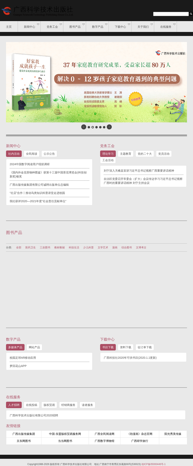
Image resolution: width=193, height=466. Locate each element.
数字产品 (99, 26)
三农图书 (45, 247)
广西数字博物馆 (104, 440)
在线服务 (168, 26)
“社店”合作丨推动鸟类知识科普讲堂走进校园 (37, 193)
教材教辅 (59, 247)
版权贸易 (49, 405)
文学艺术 (103, 247)
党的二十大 (145, 153)
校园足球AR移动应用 (23, 357)
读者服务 (87, 405)
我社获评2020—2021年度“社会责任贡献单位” (38, 201)
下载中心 (122, 26)
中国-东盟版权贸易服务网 (65, 433)
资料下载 (125, 347)
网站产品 (34, 347)
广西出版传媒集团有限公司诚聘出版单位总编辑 (39, 184)
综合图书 (126, 247)
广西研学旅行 (139, 440)
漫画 (114, 247)
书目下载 (108, 347)
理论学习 (108, 153)
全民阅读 (31, 153)
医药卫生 (30, 247)
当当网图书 (65, 440)
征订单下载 (145, 347)
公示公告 (49, 153)
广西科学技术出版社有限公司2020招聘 (34, 415)
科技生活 (74, 247)
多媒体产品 (15, 347)
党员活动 (163, 153)
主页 (9, 26)
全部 (18, 247)
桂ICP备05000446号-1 (154, 464)
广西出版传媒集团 (23, 433)
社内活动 (14, 153)
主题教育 (125, 153)
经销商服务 (68, 405)
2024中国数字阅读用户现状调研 (30, 164)
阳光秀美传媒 (172, 433)
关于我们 (145, 26)
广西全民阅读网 (104, 433)
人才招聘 (14, 405)
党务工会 (54, 26)
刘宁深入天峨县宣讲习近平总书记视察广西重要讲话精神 (139, 170)
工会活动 (108, 160)
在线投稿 (31, 405)
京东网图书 (24, 440)
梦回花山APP (18, 366)
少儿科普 (88, 247)
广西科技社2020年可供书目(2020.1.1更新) (130, 357)
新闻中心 (31, 26)
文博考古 (141, 247)
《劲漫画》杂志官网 (139, 433)
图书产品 (77, 26)
